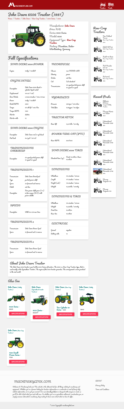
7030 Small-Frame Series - (15, 354)
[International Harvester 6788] (98, 171)
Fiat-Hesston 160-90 (107, 66)
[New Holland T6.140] (98, 39)
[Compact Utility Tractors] (108, 106)
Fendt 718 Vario (108, 56)
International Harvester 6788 (108, 170)
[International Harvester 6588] (98, 162)
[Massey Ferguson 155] (98, 180)
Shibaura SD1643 (106, 102)
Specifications (18, 313)
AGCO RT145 (108, 47)
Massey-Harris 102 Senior (108, 112)
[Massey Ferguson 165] (98, 190)
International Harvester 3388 (108, 122)
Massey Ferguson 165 (107, 190)
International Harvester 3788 (108, 141)
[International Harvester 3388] (98, 123)
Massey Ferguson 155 (107, 180)
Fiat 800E (106, 76)
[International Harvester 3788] (98, 143)
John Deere (70, 25)
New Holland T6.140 (107, 37)
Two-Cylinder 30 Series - (63, 308)
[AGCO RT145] (98, 49)
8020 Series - (38, 310)
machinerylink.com (68, 405)
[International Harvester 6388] (98, 153)
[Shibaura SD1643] (98, 104)
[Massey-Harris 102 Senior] (98, 114)
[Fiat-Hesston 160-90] (98, 69)
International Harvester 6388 (108, 151)
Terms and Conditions (102, 389)
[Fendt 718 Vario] (98, 59)
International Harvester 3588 (108, 132)
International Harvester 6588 (108, 161)
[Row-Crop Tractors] (108, 40)
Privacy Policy (100, 385)
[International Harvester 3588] (98, 133)
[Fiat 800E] (98, 79)
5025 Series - (14, 306)
